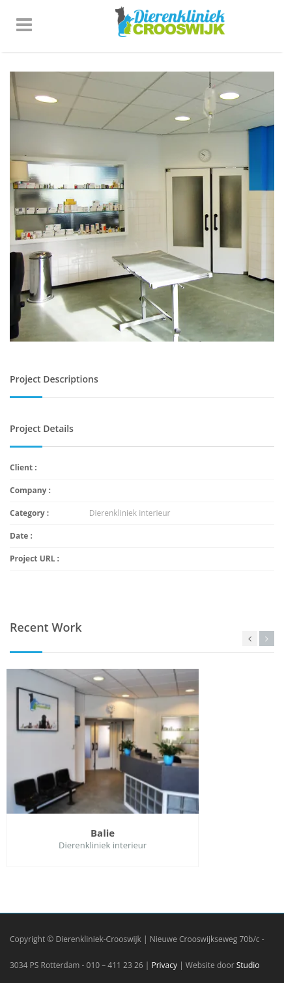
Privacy (164, 965)
